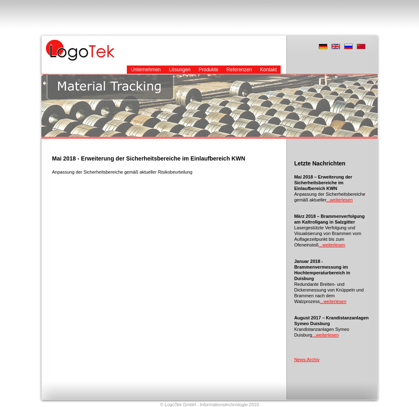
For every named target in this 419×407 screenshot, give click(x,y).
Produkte (209, 69)
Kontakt (268, 69)
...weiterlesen (339, 199)
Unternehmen (146, 69)
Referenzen (239, 69)
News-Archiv (307, 359)
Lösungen (180, 69)
